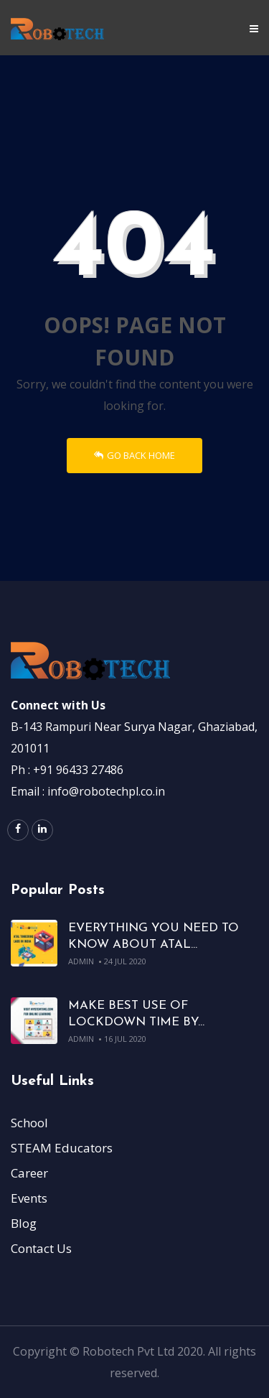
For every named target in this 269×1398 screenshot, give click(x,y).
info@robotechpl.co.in (106, 791)
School (29, 1122)
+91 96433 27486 (78, 770)
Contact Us (41, 1248)
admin (81, 961)
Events (29, 1198)
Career (29, 1173)
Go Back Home (134, 455)
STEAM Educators (62, 1148)
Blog (24, 1223)
